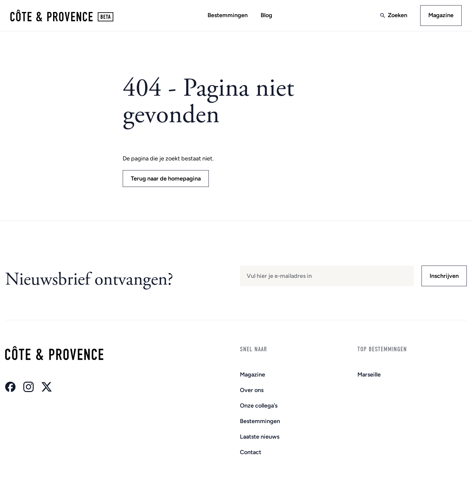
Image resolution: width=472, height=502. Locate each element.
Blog (266, 15)
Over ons (252, 390)
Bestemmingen (228, 15)
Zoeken (397, 15)
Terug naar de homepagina (166, 178)
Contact (250, 452)
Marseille (369, 374)
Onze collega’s (258, 405)
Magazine (441, 15)
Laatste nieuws (259, 436)
